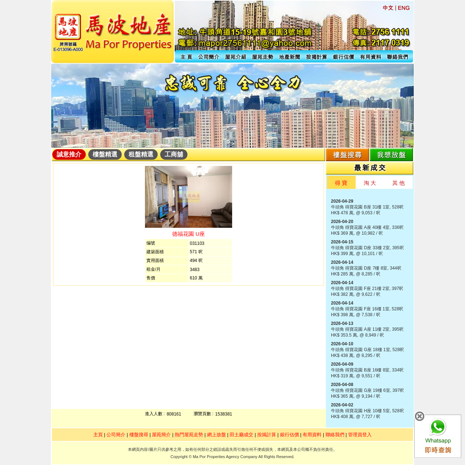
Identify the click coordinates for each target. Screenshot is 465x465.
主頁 (98, 434)
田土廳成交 (241, 434)
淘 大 (370, 183)
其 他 (398, 183)
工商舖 (174, 154)
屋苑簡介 (161, 434)
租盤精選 (141, 154)
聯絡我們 (335, 434)
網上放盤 (216, 434)
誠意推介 (69, 154)
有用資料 (312, 434)
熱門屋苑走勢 (189, 434)
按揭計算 (266, 434)
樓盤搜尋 (138, 434)
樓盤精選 (105, 154)
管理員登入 (360, 434)
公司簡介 (115, 434)
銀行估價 (289, 434)
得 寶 (341, 183)
